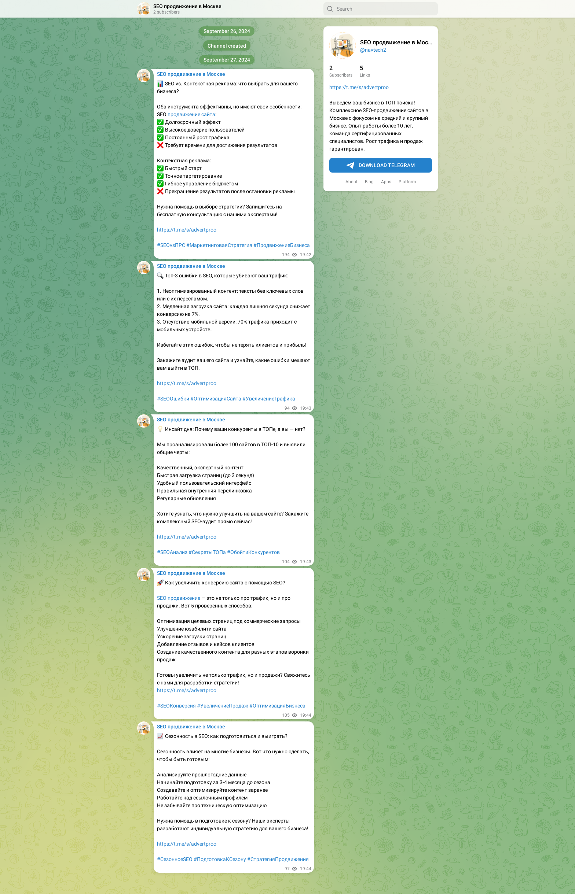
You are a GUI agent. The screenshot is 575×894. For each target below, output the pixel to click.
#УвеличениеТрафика (268, 399)
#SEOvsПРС (171, 245)
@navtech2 (373, 50)
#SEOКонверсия (176, 706)
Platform (407, 181)
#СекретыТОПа (207, 552)
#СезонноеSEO (175, 859)
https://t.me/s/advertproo (359, 87)
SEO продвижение (178, 598)
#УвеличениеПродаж (222, 706)
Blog (369, 181)
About (351, 181)
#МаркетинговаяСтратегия (219, 245)
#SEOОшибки (173, 399)
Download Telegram (381, 165)
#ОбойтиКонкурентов (253, 552)
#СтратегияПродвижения (278, 859)
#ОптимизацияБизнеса (277, 706)
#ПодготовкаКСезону (220, 859)
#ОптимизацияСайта (215, 399)
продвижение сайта (191, 114)
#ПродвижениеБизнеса (281, 245)
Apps (386, 181)
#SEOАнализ (172, 552)
